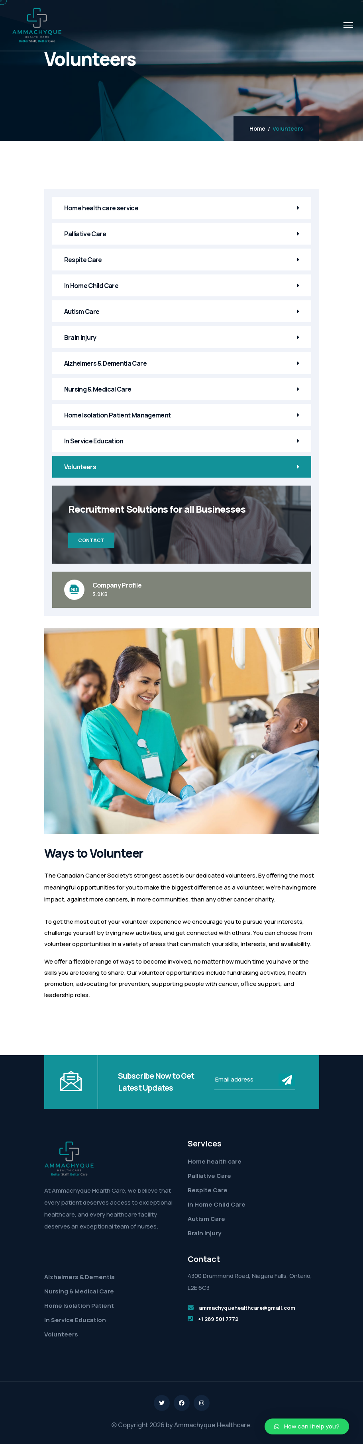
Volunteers (80, 466)
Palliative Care (85, 233)
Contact (91, 540)
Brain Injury (80, 337)
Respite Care (83, 259)
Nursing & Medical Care (97, 389)
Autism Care (82, 311)
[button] (307, 1426)
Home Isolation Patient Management (117, 415)
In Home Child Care (91, 285)
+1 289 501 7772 (218, 1319)
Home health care (214, 1161)
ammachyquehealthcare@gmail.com (247, 1307)
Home (257, 128)
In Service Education (94, 441)
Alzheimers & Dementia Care (105, 363)
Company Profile (116, 585)
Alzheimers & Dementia (79, 1277)
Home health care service (101, 208)
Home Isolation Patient (79, 1305)
